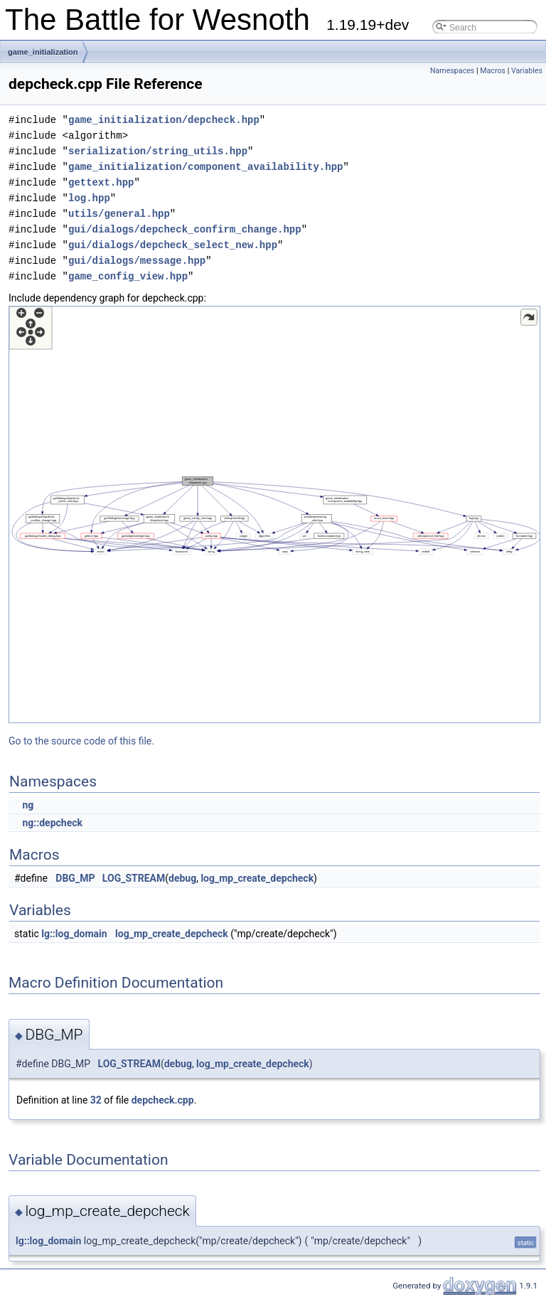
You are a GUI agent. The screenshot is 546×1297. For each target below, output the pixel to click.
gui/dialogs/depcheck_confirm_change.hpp (184, 229)
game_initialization (42, 52)
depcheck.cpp (163, 1100)
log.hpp (89, 198)
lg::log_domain (74, 933)
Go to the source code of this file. (81, 741)
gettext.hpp (101, 182)
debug (182, 878)
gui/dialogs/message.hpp (136, 260)
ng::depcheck (52, 822)
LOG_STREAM (133, 878)
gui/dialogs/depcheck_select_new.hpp (172, 245)
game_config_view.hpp (128, 276)
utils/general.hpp (119, 213)
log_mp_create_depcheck (257, 878)
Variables (526, 70)
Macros (492, 70)
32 (96, 1100)
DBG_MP (75, 878)
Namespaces (452, 70)
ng (27, 805)
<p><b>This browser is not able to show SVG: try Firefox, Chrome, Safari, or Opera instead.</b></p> (274, 514)
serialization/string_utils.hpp (157, 151)
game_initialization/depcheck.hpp (163, 120)
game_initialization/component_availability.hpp (205, 167)
